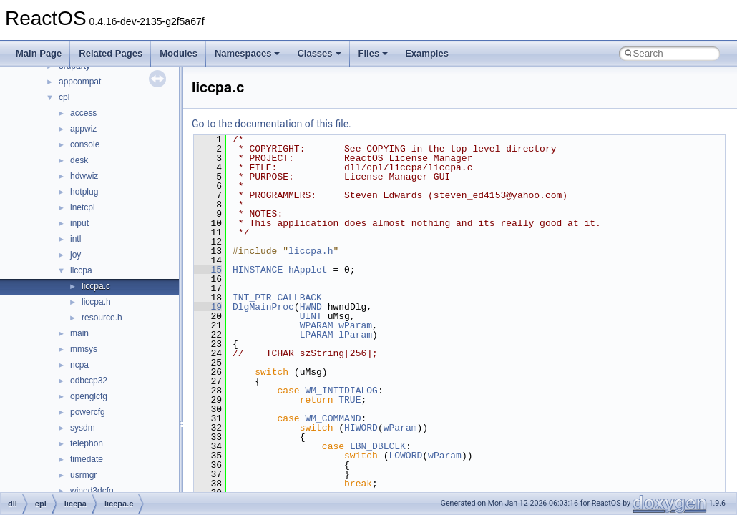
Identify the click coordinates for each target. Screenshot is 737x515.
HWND (311, 306)
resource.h (102, 318)
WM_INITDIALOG (341, 390)
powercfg (87, 412)
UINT (311, 316)
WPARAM (316, 325)
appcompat (80, 82)
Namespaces (247, 53)
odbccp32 (88, 381)
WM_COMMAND (333, 418)
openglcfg (88, 396)
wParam (355, 325)
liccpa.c (96, 286)
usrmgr (83, 475)
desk (79, 160)
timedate (86, 459)
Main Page (39, 53)
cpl (64, 97)
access (83, 113)
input (79, 223)
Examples (427, 53)
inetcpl (82, 207)
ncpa (79, 365)
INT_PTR (252, 297)
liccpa (81, 270)
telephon (86, 443)
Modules (178, 53)
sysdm (82, 428)
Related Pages (110, 53)
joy (75, 255)
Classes (319, 53)
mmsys (83, 349)
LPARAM (316, 334)
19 (208, 306)
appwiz (83, 129)
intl (75, 239)
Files (373, 53)
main (79, 333)
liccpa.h (96, 302)
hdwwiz (84, 176)
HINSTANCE (258, 269)
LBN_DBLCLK (378, 446)
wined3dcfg (92, 491)
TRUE (349, 399)
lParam (355, 334)
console (84, 144)
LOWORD (405, 455)
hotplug (84, 192)
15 (208, 269)
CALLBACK (299, 297)
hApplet (308, 269)
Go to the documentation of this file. (271, 123)
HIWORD (361, 427)
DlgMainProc (263, 306)
